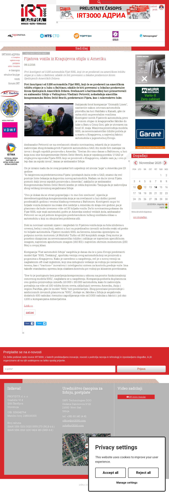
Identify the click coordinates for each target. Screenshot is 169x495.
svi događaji (140, 217)
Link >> (28, 305)
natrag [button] (30, 312)
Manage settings (126, 482)
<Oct (135, 162)
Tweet (39, 323)
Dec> (164, 162)
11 (139, 187)
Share (27, 323)
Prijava (141, 368)
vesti (32, 53)
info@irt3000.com (73, 425)
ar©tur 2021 (84, 484)
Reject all (143, 473)
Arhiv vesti (41, 53)
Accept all (110, 473)
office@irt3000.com (74, 420)
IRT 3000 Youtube (137, 396)
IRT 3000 (34, 16)
